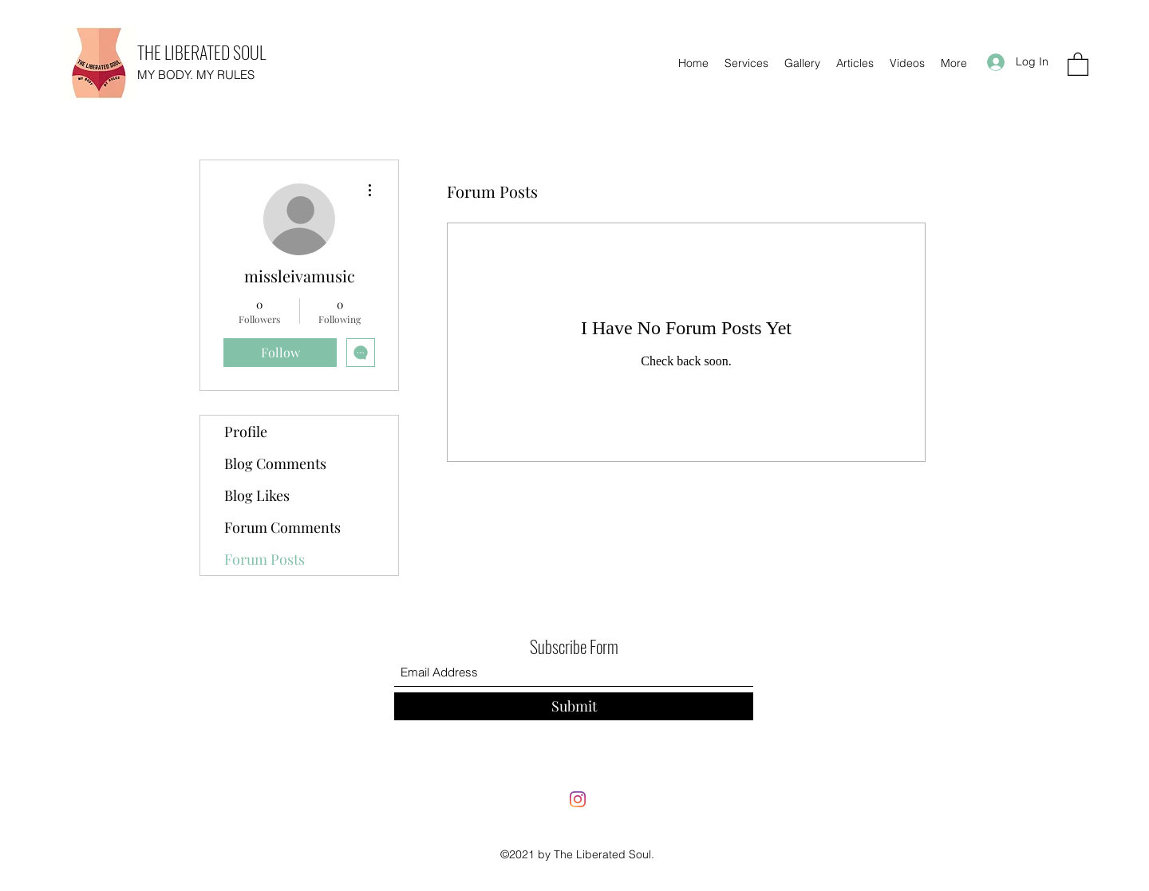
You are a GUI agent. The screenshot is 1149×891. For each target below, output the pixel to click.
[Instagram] (578, 799)
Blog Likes (257, 495)
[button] (1078, 63)
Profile (245, 431)
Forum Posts (264, 559)
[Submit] (573, 706)
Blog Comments (275, 463)
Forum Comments (282, 527)
